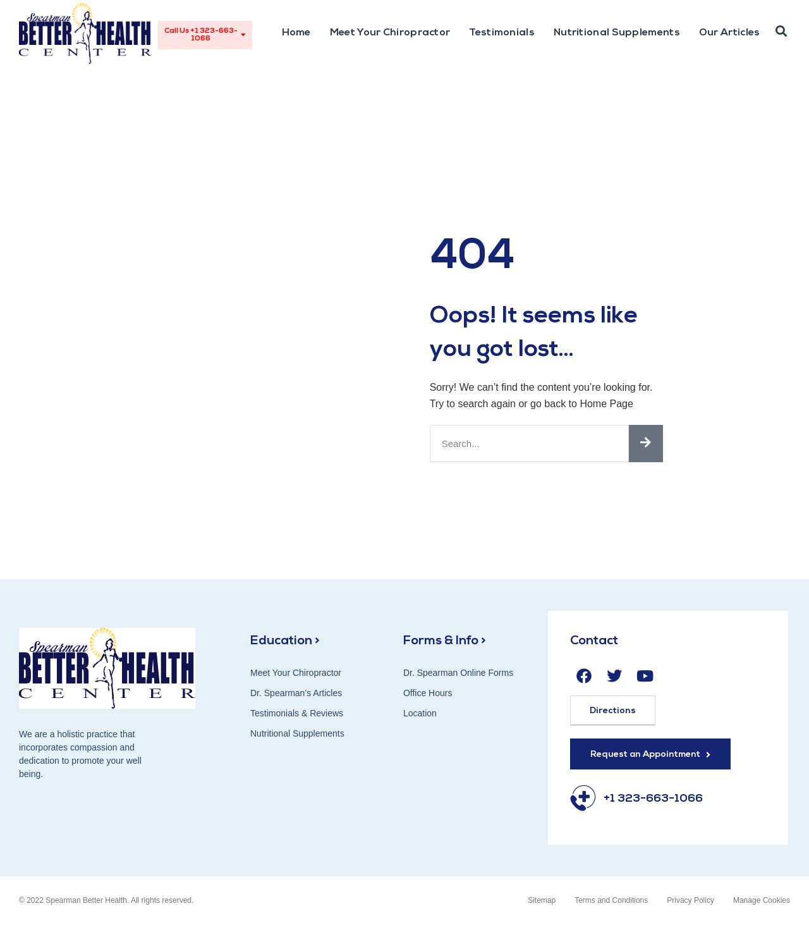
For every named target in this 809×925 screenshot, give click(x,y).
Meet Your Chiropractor (390, 33)
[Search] (646, 443)
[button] (781, 31)
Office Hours (428, 693)
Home (296, 33)
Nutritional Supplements (617, 33)
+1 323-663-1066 (653, 799)
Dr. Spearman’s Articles (296, 693)
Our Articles (729, 33)
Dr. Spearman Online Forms (458, 673)
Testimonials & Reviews (296, 713)
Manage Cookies (761, 900)
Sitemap (542, 900)
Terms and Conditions (611, 900)
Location (420, 713)
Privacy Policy (690, 900)
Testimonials (502, 33)
